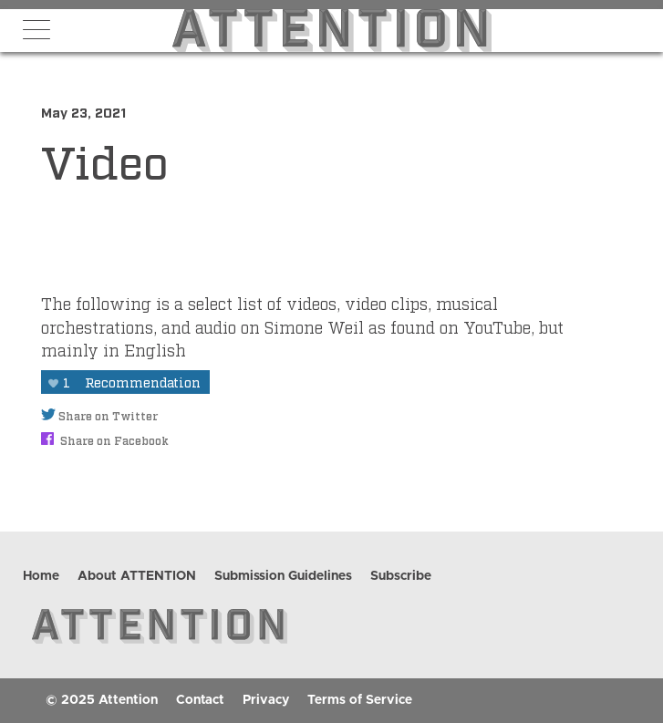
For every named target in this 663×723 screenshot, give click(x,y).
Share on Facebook (105, 440)
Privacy (266, 700)
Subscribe (400, 576)
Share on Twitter (99, 415)
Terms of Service (359, 700)
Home (41, 576)
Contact (200, 700)
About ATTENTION (137, 576)
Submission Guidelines (283, 576)
